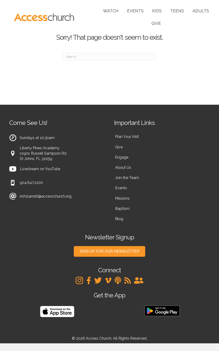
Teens (177, 10)
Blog (119, 219)
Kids (157, 10)
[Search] (109, 57)
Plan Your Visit (127, 136)
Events (135, 10)
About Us (123, 167)
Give (156, 23)
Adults (201, 10)
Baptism (122, 208)
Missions (122, 198)
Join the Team (127, 178)
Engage (121, 157)
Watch (111, 10)
